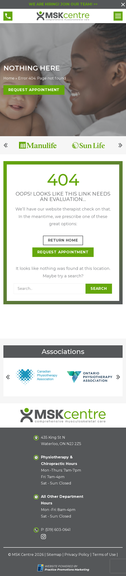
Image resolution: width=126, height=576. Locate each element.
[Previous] (5, 145)
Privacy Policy (76, 554)
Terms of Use (104, 554)
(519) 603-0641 (58, 530)
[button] (123, 4)
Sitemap (54, 554)
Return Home (63, 240)
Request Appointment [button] (33, 90)
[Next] (120, 145)
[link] (43, 536)
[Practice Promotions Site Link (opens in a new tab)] (41, 567)
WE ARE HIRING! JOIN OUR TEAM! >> (63, 4)
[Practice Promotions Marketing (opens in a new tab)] (67, 569)
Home (8, 78)
